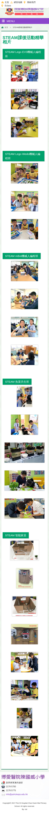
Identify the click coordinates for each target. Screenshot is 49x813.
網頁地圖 (18, 2)
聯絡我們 (31, 2)
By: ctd (24, 809)
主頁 (7, 2)
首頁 (6, 27)
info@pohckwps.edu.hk (17, 794)
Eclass (8, 6)
